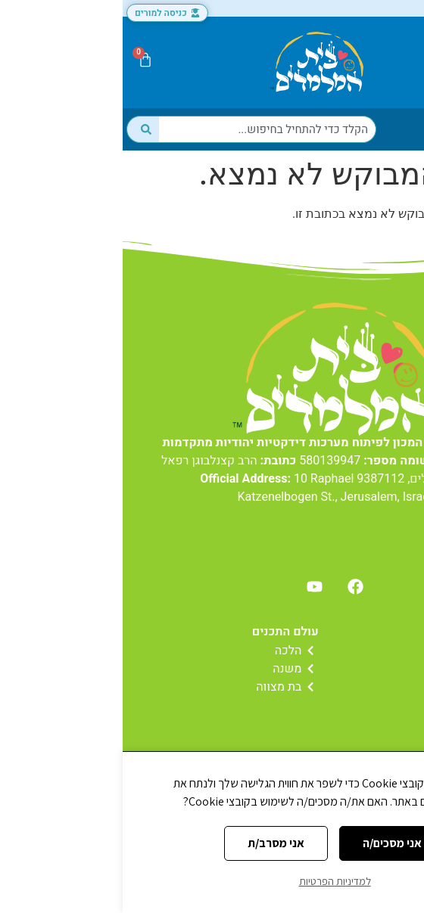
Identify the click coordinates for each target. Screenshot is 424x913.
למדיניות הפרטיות (212, 881)
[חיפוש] (20, 129)
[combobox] (145, 129)
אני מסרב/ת (153, 843)
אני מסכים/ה (269, 843)
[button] (396, 62)
